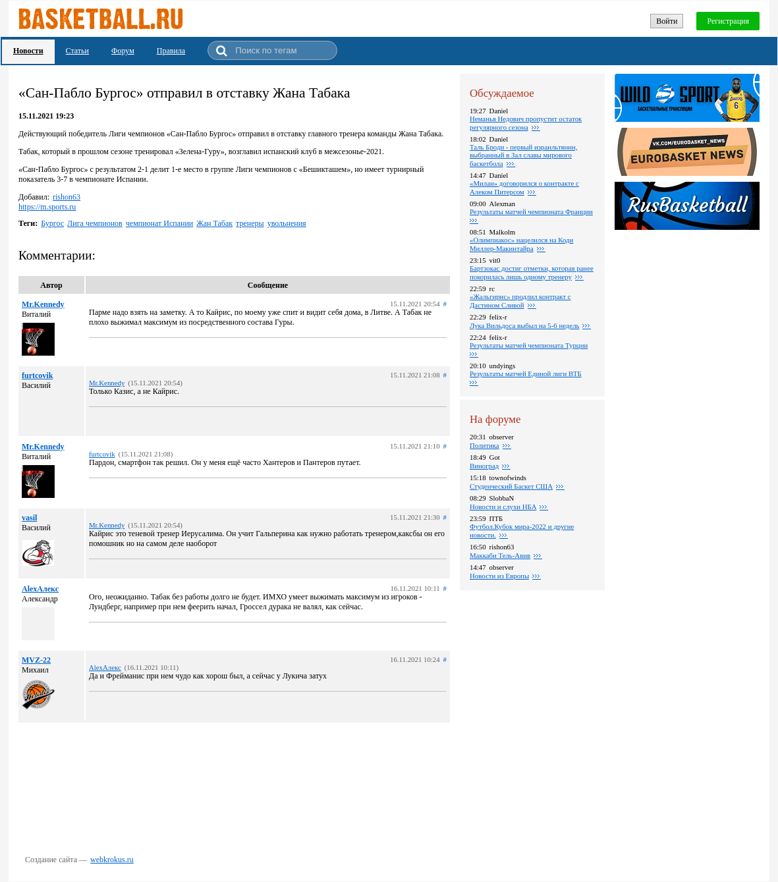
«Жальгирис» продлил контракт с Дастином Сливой (520, 300)
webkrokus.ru (112, 859)
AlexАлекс (40, 588)
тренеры (250, 223)
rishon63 (66, 197)
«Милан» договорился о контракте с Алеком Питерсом (524, 187)
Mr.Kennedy (43, 304)
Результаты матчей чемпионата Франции (531, 211)
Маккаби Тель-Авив (500, 555)
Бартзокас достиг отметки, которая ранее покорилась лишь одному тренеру (532, 272)
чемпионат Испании (160, 223)
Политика (484, 445)
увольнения (286, 223)
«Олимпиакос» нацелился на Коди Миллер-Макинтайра (521, 244)
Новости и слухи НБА (503, 506)
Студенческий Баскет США (511, 486)
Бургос (52, 223)
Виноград (484, 466)
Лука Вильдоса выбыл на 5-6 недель (524, 325)
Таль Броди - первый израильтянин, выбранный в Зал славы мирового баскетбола (523, 155)
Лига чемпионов (95, 223)
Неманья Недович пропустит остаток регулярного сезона (526, 123)
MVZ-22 (36, 660)
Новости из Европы (499, 576)
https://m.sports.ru (47, 206)
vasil (29, 517)
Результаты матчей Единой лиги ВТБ (526, 373)
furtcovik (37, 375)
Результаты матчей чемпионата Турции (529, 345)
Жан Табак (214, 223)
